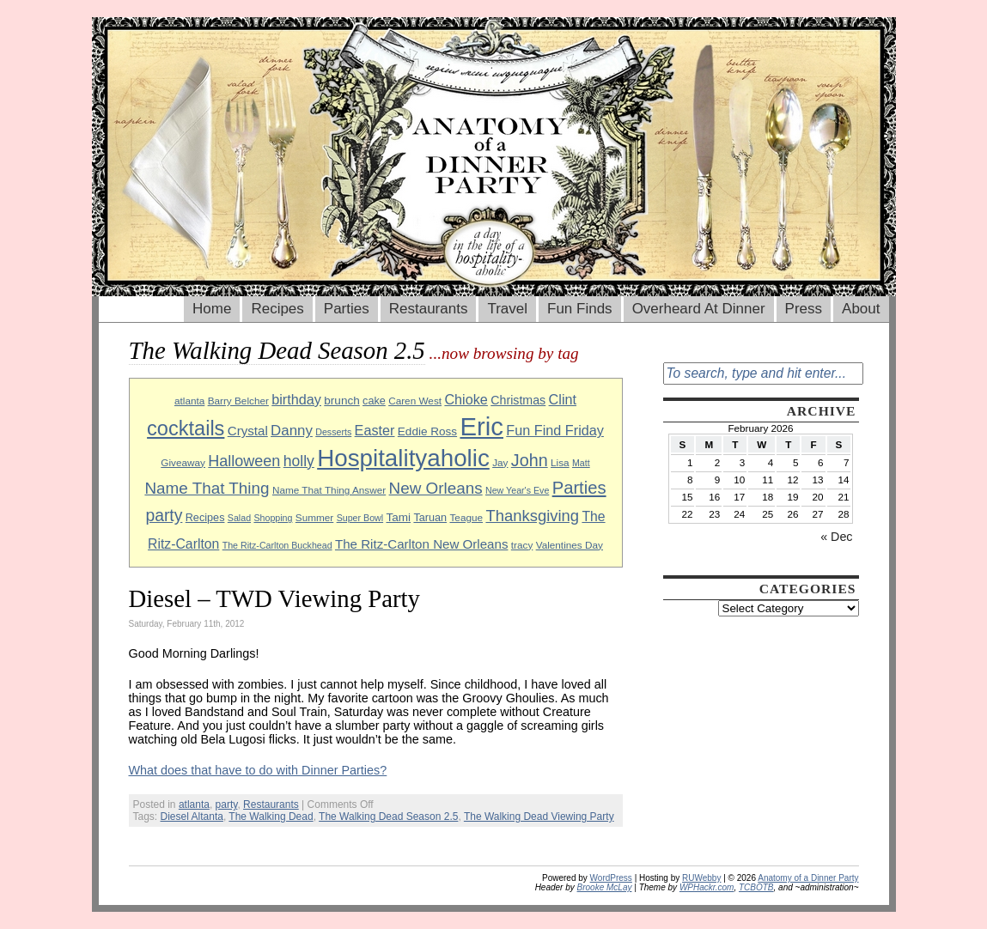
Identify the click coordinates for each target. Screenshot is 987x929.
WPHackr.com (706, 887)
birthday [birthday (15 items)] (296, 399)
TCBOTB (756, 887)
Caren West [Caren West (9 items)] (415, 400)
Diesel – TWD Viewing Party (275, 598)
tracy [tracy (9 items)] (522, 544)
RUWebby (701, 878)
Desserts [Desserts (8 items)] (333, 432)
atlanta (194, 804)
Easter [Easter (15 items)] (375, 430)
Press (803, 309)
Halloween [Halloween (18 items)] (244, 461)
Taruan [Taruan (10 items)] (430, 518)
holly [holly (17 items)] (298, 461)
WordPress (611, 878)
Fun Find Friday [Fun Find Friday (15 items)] (555, 430)
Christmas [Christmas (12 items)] (517, 400)
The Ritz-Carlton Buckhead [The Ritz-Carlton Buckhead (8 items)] (277, 545)
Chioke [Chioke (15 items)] (466, 399)
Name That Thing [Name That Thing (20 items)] (206, 488)
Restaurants (428, 309)
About (861, 309)
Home (211, 309)
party (227, 804)
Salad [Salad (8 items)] (239, 518)
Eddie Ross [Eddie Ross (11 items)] (427, 431)
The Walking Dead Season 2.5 (388, 817)
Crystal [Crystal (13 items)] (248, 430)
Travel (507, 309)
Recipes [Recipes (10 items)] (205, 518)
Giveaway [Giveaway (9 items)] (183, 462)
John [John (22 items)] (529, 460)
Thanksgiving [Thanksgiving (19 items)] (532, 516)
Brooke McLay (604, 887)
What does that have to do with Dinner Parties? (258, 770)
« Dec (836, 536)
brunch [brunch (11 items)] (341, 400)
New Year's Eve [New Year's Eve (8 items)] (517, 490)
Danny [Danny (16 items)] (292, 430)
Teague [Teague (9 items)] (466, 517)
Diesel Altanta (192, 817)
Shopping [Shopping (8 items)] (272, 518)
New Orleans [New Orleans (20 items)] (436, 488)
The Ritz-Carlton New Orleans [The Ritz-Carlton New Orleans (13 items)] (422, 544)
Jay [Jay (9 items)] (500, 462)
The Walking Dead (270, 817)
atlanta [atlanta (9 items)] (189, 400)
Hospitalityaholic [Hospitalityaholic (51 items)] (403, 458)
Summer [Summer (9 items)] (314, 517)
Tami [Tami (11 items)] (398, 517)
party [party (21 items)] (163, 516)
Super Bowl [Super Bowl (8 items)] (360, 518)
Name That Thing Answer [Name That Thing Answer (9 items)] (329, 489)
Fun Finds (579, 309)
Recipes (277, 309)
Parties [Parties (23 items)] (579, 487)
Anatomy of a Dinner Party (808, 878)
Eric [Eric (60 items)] (481, 426)
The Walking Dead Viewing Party (539, 817)
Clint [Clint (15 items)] (562, 399)
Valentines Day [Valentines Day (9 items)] (569, 544)
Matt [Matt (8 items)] (581, 463)
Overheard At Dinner (698, 309)
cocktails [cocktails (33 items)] (185, 428)
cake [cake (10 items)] (374, 401)
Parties (346, 309)
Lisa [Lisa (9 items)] (560, 462)
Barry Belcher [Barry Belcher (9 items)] (238, 400)
